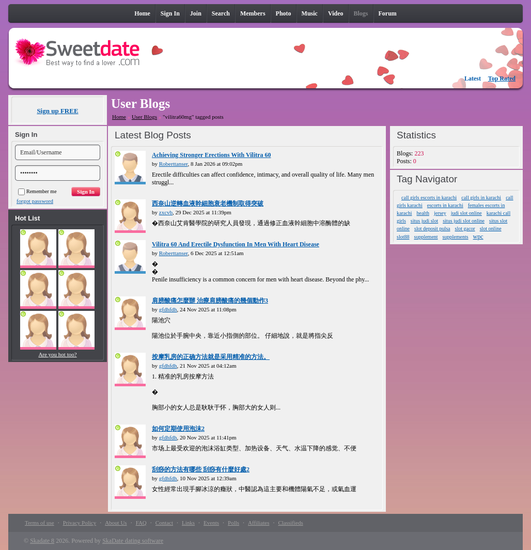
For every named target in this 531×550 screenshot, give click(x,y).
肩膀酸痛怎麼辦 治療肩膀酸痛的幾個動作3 (210, 300)
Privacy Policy (79, 523)
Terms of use (39, 523)
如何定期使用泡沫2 (178, 428)
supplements (455, 237)
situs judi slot (424, 221)
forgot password (35, 201)
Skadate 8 (42, 540)
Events (211, 523)
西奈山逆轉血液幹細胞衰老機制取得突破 (207, 203)
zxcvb (166, 212)
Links (188, 523)
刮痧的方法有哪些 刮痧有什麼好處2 (200, 469)
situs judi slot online (464, 221)
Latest (472, 78)
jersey (440, 213)
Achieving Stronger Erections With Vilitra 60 (211, 155)
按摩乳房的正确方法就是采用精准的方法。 (211, 356)
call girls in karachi (481, 197)
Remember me (37, 191)
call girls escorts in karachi (429, 197)
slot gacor (465, 228)
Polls (233, 523)
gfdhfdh (168, 309)
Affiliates (258, 523)
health (422, 213)
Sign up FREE (57, 111)
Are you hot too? (57, 354)
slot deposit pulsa (432, 228)
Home (119, 117)
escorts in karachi (445, 205)
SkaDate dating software (132, 540)
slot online (491, 228)
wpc (478, 236)
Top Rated (502, 78)
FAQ (141, 523)
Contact (164, 523)
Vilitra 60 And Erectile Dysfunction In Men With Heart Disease (235, 244)
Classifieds (290, 523)
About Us (116, 523)
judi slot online (466, 213)
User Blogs (144, 117)
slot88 (403, 237)
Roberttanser (173, 164)
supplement (426, 237)
